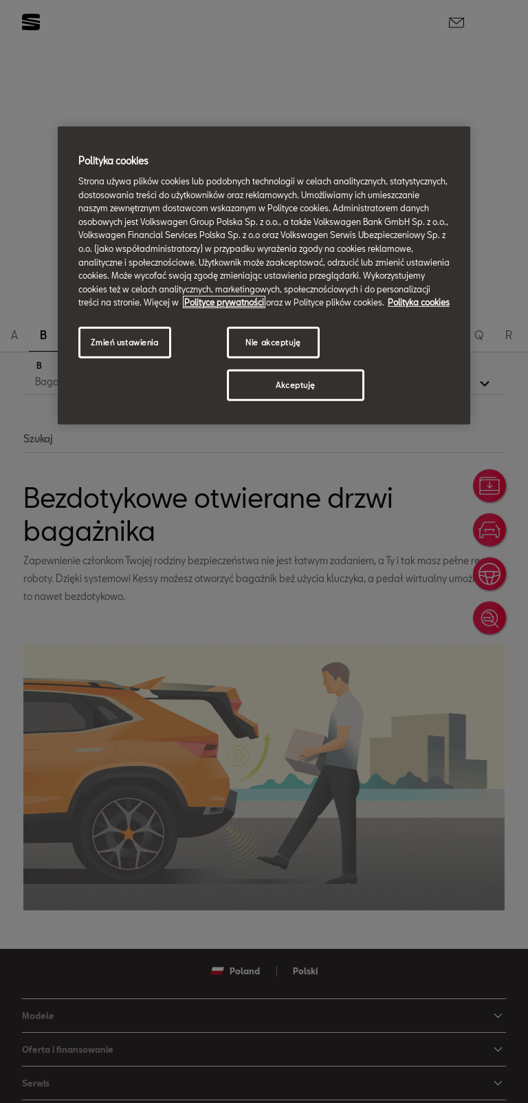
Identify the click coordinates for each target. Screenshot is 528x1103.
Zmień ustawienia (124, 342)
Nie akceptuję (272, 342)
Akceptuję (296, 385)
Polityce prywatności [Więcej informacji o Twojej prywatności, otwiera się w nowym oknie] (224, 302)
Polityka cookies (419, 302)
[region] (264, 275)
